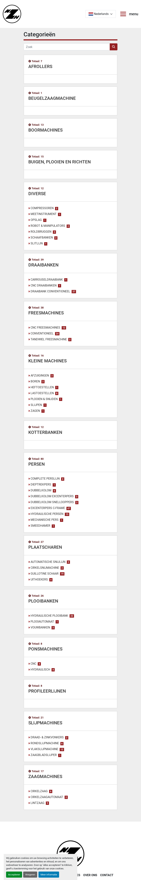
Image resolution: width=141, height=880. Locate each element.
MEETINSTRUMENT (44, 214)
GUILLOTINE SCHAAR (45, 573)
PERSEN (36, 464)
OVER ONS (90, 875)
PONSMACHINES (45, 649)
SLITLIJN (37, 243)
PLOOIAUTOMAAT (42, 621)
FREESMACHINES (46, 313)
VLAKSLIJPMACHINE (44, 749)
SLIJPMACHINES (45, 722)
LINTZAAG (37, 803)
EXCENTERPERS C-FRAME (48, 508)
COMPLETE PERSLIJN (45, 478)
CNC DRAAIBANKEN (44, 285)
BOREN (35, 381)
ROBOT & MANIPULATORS (48, 225)
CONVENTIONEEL (42, 333)
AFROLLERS (40, 66)
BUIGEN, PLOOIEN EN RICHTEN (59, 161)
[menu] (124, 14)
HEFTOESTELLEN (42, 387)
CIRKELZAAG (39, 791)
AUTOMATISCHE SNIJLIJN (48, 562)
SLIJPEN (36, 405)
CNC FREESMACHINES (45, 327)
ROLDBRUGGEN (41, 231)
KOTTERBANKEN (45, 432)
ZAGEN (35, 411)
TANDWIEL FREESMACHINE (49, 339)
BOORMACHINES (45, 130)
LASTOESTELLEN (42, 393)
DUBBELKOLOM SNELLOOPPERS (52, 502)
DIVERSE (37, 193)
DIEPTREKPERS (41, 484)
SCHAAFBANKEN (42, 237)
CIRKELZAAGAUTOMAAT (47, 797)
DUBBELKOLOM (41, 490)
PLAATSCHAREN (45, 547)
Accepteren (14, 874)
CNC (33, 663)
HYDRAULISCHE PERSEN (47, 514)
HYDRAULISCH (40, 669)
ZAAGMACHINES (45, 776)
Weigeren (30, 874)
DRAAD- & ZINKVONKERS (47, 737)
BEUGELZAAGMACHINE (52, 98)
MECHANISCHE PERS (45, 519)
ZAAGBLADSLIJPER (44, 755)
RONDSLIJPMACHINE (45, 743)
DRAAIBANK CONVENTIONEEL (50, 291)
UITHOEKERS (39, 579)
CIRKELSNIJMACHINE (45, 567)
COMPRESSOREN (42, 208)
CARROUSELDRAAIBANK (47, 279)
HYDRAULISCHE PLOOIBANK (49, 615)
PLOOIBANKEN (43, 601)
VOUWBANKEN (40, 627)
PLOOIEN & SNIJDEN (44, 399)
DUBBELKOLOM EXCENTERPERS (52, 496)
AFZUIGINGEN (40, 375)
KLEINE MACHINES (47, 360)
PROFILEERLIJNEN (47, 691)
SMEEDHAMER (40, 525)
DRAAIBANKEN (43, 265)
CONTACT (106, 875)
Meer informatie (48, 874)
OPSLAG (36, 220)
